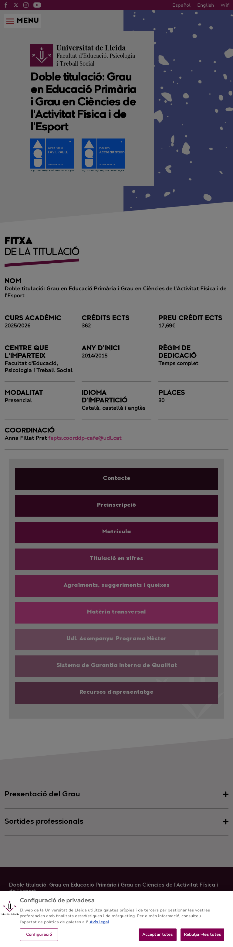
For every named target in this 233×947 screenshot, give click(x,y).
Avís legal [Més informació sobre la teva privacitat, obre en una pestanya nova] (99, 928)
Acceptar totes (157, 940)
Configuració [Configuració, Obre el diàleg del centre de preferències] (39, 940)
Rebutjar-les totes (202, 940)
